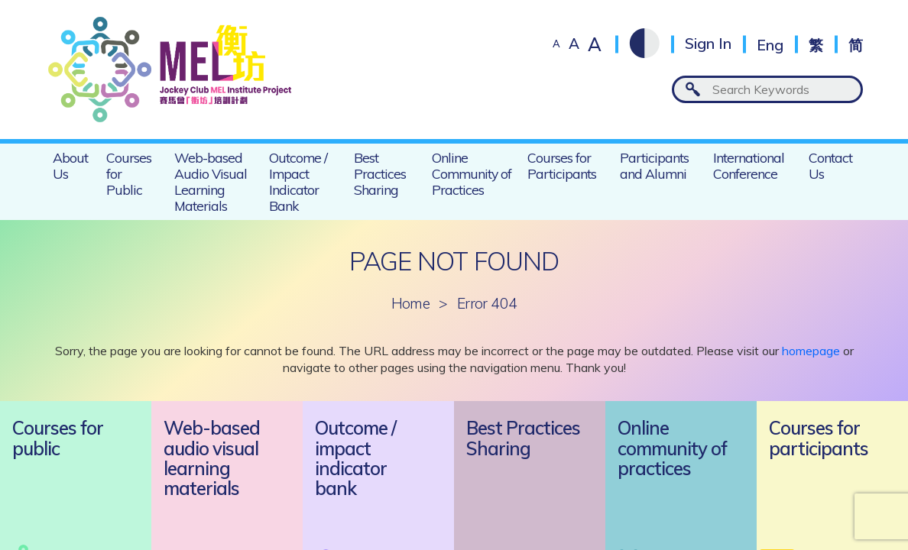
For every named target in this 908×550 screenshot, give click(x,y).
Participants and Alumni (654, 165)
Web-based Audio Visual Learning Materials (210, 181)
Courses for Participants (561, 165)
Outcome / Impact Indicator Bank (298, 181)
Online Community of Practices (471, 173)
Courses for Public (128, 173)
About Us (70, 165)
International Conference (748, 165)
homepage (811, 350)
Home (410, 303)
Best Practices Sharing (380, 173)
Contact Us (830, 165)
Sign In (708, 44)
